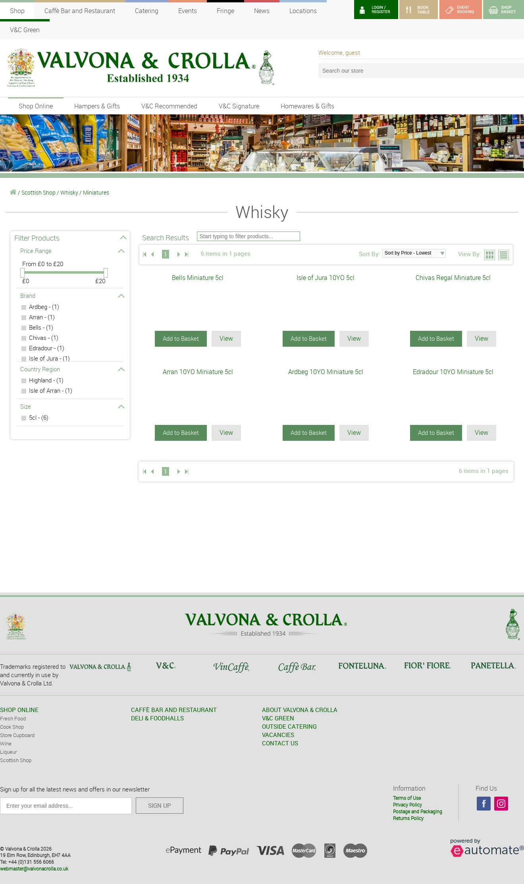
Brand (72, 295)
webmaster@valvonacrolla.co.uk (34, 868)
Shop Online (36, 106)
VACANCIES (278, 734)
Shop (17, 10)
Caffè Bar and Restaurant (79, 10)
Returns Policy (408, 818)
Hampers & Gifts (97, 106)
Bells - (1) (41, 327)
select (442, 253)
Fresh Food (13, 718)
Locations (303, 10)
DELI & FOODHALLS (157, 718)
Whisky (69, 192)
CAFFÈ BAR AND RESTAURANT (174, 709)
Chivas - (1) (43, 338)
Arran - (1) (42, 317)
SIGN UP (159, 805)
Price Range (72, 251)
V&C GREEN (278, 718)
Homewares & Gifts (307, 106)
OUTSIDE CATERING (289, 726)
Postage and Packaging (417, 811)
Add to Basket (181, 338)
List (504, 255)
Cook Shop (12, 726)
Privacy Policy (407, 804)
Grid (490, 255)
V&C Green (25, 29)
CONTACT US (280, 743)
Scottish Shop (38, 192)
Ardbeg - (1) (44, 307)
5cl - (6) (38, 417)
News (262, 10)
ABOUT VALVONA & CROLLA (299, 709)
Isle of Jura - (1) (49, 358)
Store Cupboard (17, 734)
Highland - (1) (46, 380)
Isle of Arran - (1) (50, 390)
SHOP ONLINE (19, 709)
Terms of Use (407, 797)
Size (72, 406)
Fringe (225, 10)
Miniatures (96, 192)
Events (187, 10)
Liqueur (8, 751)
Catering (146, 10)
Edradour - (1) (46, 348)
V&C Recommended (169, 106)
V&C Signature (239, 106)
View (226, 338)
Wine (6, 743)
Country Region (72, 369)
